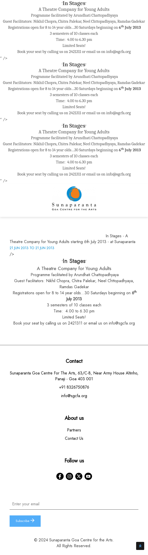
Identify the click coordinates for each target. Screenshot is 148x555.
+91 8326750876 (74, 387)
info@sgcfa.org (118, 51)
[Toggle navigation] (133, 201)
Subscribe (25, 520)
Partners (74, 430)
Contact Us (74, 438)
